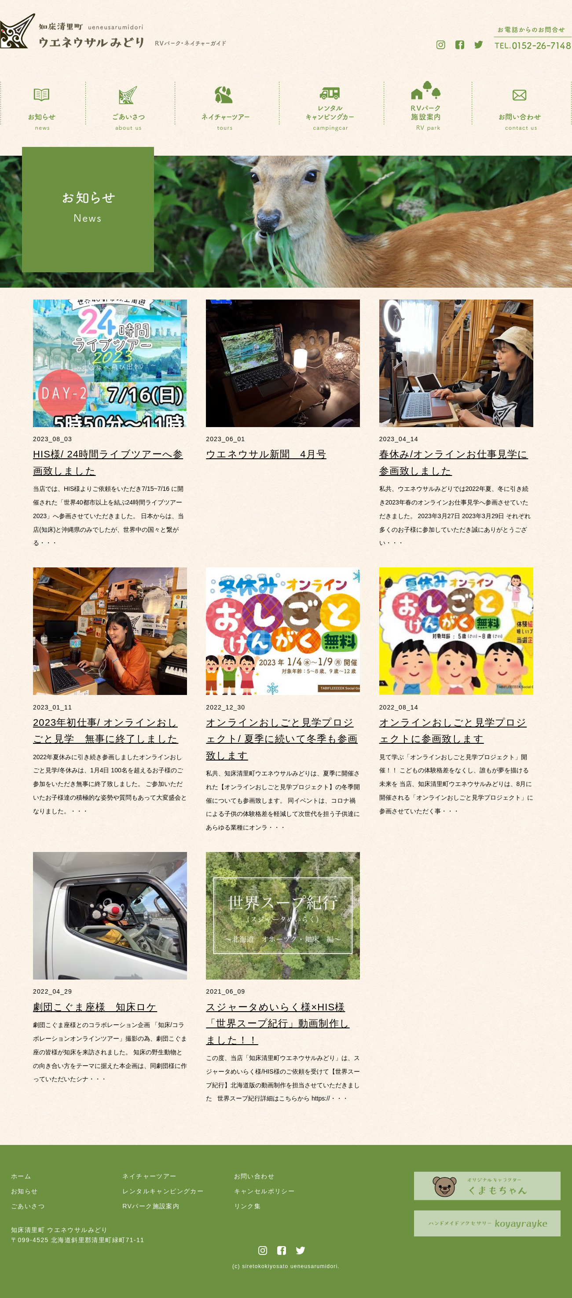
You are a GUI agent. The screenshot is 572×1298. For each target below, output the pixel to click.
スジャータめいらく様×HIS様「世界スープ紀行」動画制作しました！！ (277, 1024)
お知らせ (24, 1191)
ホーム (21, 1176)
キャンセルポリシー (264, 1191)
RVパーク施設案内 (151, 1206)
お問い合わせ (254, 1176)
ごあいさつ (28, 1206)
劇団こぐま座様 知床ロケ (95, 1007)
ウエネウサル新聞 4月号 (266, 454)
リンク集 (247, 1206)
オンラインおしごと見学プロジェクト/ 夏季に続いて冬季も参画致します (282, 739)
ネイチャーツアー (149, 1176)
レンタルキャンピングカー (163, 1191)
